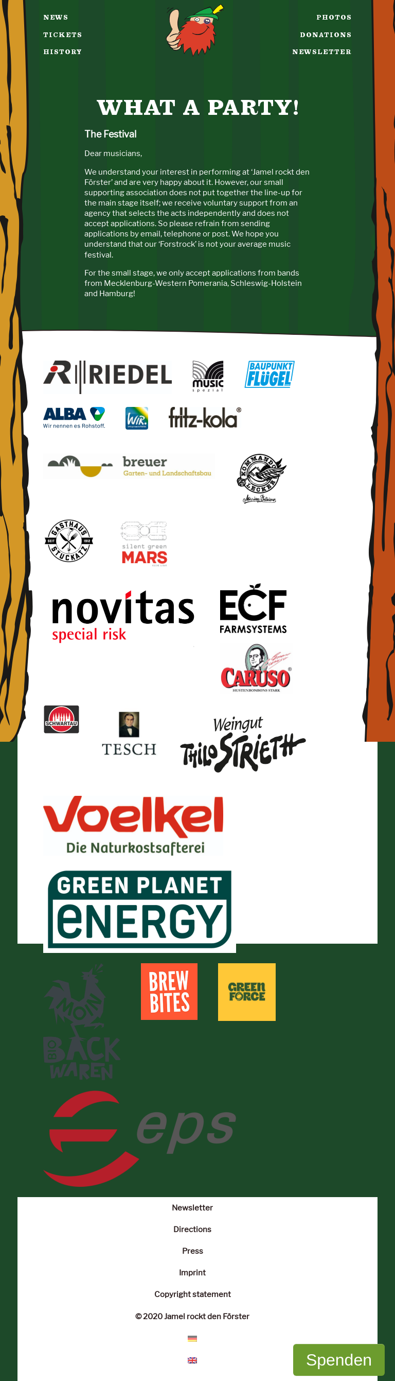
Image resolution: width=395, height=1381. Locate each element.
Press (192, 1251)
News (55, 17)
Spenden (339, 1360)
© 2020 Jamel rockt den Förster (192, 1316)
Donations (326, 35)
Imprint (192, 1272)
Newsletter (322, 52)
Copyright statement (192, 1294)
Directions (192, 1229)
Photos (334, 17)
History (62, 52)
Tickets (62, 35)
